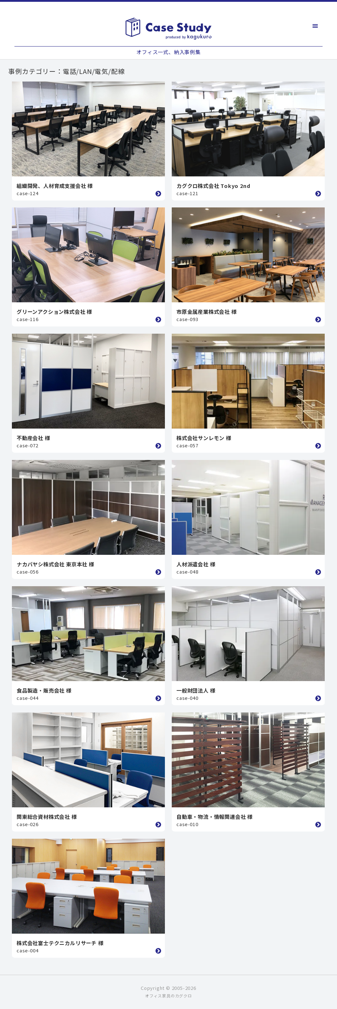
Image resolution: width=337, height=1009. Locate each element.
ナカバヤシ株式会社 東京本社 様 (55, 564)
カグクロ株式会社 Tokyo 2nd (213, 185)
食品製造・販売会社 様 (44, 690)
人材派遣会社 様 (195, 564)
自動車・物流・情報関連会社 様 (214, 816)
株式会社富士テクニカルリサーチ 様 (60, 943)
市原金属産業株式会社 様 (206, 311)
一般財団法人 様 (195, 690)
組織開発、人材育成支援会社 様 (55, 185)
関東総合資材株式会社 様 (47, 816)
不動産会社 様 (33, 438)
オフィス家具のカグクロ (168, 996)
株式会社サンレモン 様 (203, 438)
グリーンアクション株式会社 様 (54, 311)
